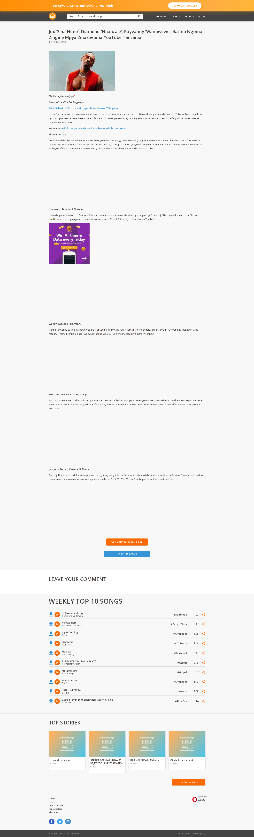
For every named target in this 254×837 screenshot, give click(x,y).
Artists (189, 16)
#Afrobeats (180, 633)
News (51, 802)
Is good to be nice (60, 760)
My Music (161, 16)
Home (52, 798)
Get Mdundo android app (127, 541)
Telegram (112, 108)
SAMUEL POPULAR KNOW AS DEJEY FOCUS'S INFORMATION (106, 761)
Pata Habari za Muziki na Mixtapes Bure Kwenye (77, 108)
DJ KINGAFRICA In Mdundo (145, 760)
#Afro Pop (181, 701)
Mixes (201, 16)
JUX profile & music (127, 553)
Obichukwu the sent (181, 760)
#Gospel (182, 662)
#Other (183, 691)
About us (53, 812)
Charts (176, 16)
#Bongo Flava (179, 624)
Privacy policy (199, 833)
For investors (55, 808)
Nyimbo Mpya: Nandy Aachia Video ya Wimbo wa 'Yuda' (93, 128)
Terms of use (183, 833)
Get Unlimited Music (185, 5)
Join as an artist (57, 805)
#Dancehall (181, 614)
